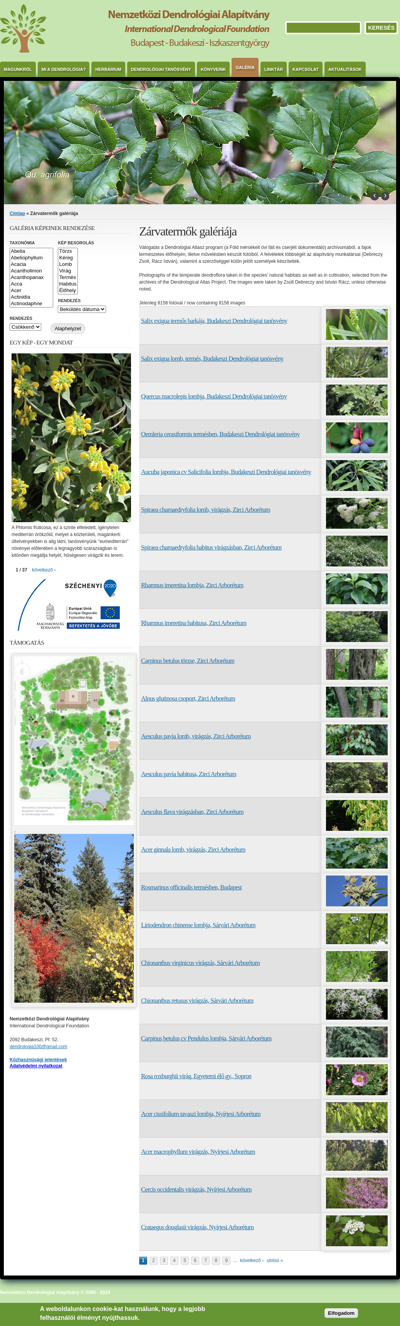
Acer (31, 290)
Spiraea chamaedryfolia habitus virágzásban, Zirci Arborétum (211, 547)
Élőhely (67, 290)
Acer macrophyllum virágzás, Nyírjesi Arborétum (198, 1151)
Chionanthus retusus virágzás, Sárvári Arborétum (197, 1000)
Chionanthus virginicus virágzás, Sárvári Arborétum (200, 962)
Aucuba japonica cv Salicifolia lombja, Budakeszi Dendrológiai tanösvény (226, 472)
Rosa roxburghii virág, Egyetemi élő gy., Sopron (196, 1076)
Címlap (17, 213)
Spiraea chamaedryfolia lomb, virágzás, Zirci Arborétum (205, 509)
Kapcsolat (305, 69)
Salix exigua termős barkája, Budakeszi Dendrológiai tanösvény (214, 320)
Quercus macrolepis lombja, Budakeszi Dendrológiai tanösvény (214, 396)
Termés (67, 277)
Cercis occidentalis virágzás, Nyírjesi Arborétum (196, 1189)
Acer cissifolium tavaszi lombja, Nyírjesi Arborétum (201, 1114)
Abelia (31, 251)
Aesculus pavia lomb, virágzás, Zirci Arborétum (196, 736)
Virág (67, 271)
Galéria (245, 67)
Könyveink (213, 69)
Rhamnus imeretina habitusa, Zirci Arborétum (193, 623)
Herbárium (108, 69)
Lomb (67, 264)
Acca (31, 284)
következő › (252, 1260)
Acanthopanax (31, 277)
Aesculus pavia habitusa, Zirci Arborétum (188, 774)
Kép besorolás (76, 242)
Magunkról (18, 69)
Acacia (31, 264)
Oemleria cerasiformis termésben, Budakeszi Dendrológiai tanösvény (220, 434)
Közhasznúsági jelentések (38, 1059)
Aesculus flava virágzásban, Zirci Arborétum (192, 811)
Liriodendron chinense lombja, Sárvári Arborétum (198, 925)
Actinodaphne (31, 304)
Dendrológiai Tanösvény (161, 69)
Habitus (67, 284)
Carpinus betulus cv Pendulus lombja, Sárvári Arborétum (206, 1038)
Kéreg (67, 258)
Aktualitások (345, 69)
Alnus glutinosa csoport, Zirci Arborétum (188, 698)
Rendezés (69, 300)
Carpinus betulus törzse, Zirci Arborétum (187, 660)
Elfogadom (341, 1313)
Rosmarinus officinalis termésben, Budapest (191, 887)
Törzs (67, 251)
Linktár (273, 69)
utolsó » (275, 1260)
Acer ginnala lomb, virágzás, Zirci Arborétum (193, 849)
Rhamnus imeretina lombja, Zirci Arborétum (192, 585)
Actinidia (31, 297)
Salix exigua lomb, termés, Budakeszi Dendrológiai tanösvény (212, 358)
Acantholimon (31, 271)
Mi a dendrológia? (64, 69)
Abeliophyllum (31, 258)
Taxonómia (22, 242)
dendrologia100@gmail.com (38, 1046)
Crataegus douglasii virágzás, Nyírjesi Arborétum (197, 1227)
